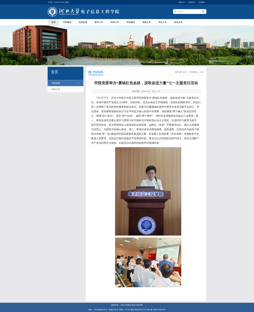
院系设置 (83, 22)
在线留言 (202, 2)
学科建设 (130, 22)
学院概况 (67, 22)
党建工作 (146, 22)
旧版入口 (181, 2)
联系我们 (192, 2)
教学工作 (99, 22)
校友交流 (178, 22)
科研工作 (115, 22)
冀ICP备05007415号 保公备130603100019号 (148, 310)
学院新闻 (56, 83)
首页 (53, 22)
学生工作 (162, 22)
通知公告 (56, 89)
